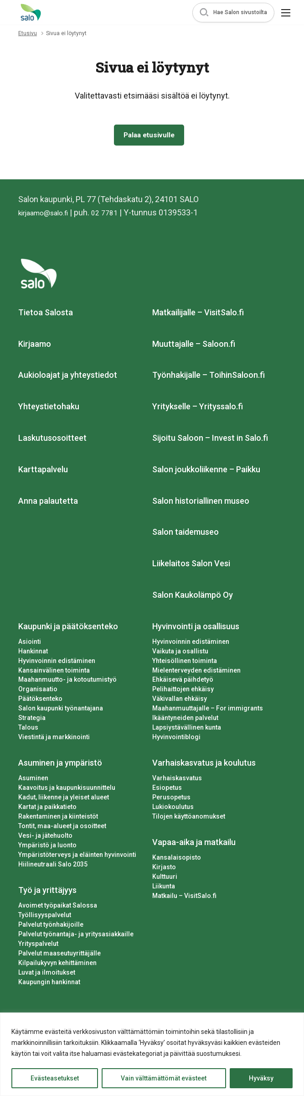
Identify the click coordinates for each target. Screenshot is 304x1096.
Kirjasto (164, 868)
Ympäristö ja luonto (47, 847)
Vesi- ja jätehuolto (45, 837)
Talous (28, 729)
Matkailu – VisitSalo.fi (184, 897)
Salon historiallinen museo (200, 502)
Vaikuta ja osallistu (180, 653)
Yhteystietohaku (48, 408)
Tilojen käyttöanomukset (188, 818)
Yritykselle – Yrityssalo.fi (197, 408)
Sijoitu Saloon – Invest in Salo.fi (210, 439)
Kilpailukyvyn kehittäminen (57, 964)
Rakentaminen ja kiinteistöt (58, 818)
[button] (233, 12)
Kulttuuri (164, 878)
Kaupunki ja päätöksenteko (68, 628)
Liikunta (163, 888)
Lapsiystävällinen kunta (186, 729)
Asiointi (29, 643)
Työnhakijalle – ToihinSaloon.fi (208, 377)
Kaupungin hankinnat (49, 983)
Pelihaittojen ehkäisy (183, 691)
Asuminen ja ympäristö (60, 765)
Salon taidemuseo (185, 534)
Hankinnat (33, 653)
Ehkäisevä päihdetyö (182, 681)
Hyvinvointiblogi (176, 739)
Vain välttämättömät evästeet (163, 1078)
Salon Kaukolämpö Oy (192, 596)
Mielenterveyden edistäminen (196, 672)
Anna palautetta (48, 502)
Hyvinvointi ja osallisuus (195, 628)
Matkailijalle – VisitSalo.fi (198, 314)
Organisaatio (37, 691)
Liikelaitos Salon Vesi (191, 565)
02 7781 (115, 214)
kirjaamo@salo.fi (48, 214)
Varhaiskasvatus (177, 780)
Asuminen (33, 780)
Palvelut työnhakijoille (50, 926)
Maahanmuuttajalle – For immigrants (207, 710)
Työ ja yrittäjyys (47, 892)
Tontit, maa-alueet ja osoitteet (62, 828)
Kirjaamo (34, 345)
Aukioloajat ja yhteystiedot (67, 377)
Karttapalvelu (43, 471)
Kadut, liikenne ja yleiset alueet (63, 799)
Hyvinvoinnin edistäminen (56, 662)
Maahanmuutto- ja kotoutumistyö (67, 681)
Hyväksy (261, 1078)
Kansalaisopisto (176, 859)
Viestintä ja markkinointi (54, 739)
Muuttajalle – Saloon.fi (193, 345)
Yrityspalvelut (38, 945)
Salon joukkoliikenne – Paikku (206, 471)
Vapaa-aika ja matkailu (194, 844)
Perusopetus (171, 799)
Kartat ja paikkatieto (47, 809)
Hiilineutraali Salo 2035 (53, 866)
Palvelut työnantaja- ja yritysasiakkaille (76, 935)
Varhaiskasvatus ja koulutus (204, 765)
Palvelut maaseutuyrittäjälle (59, 955)
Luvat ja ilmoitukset (46, 974)
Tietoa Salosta (45, 314)
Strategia (32, 720)
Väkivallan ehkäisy (179, 701)
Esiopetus (167, 789)
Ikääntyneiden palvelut (185, 720)
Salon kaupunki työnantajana (60, 710)
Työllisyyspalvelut (44, 916)
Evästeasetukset (55, 1078)
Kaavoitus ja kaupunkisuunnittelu (66, 789)
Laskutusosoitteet (52, 439)
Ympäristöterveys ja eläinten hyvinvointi (77, 856)
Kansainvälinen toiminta (54, 672)
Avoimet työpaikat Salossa (57, 907)
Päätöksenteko (40, 701)
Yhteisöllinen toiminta (184, 662)
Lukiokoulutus (173, 809)
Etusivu (27, 33)
